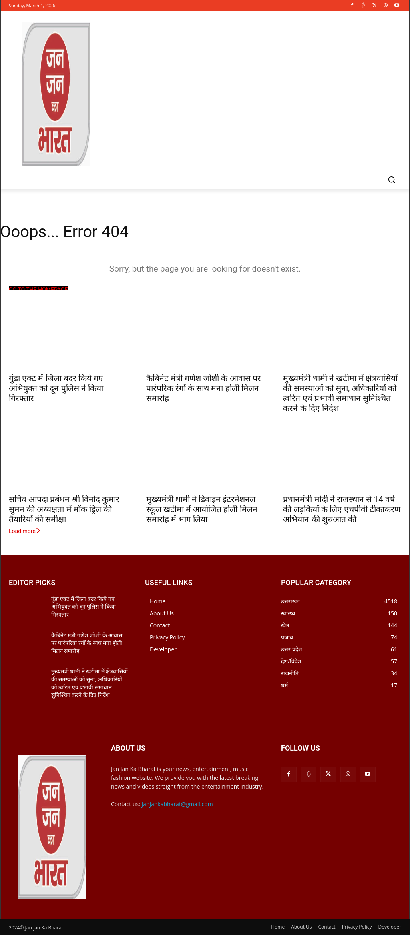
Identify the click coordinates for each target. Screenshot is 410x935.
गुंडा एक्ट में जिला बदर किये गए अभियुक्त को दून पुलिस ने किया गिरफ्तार (56, 388)
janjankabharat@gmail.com (177, 804)
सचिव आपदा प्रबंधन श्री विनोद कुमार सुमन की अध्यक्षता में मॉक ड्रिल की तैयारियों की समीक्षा (64, 509)
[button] (391, 179)
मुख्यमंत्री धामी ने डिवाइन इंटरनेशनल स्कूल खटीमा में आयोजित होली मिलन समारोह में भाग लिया (201, 509)
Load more (25, 531)
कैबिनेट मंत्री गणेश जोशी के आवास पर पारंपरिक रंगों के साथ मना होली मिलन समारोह (203, 388)
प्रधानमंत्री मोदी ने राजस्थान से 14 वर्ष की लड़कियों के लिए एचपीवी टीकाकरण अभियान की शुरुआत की (341, 509)
